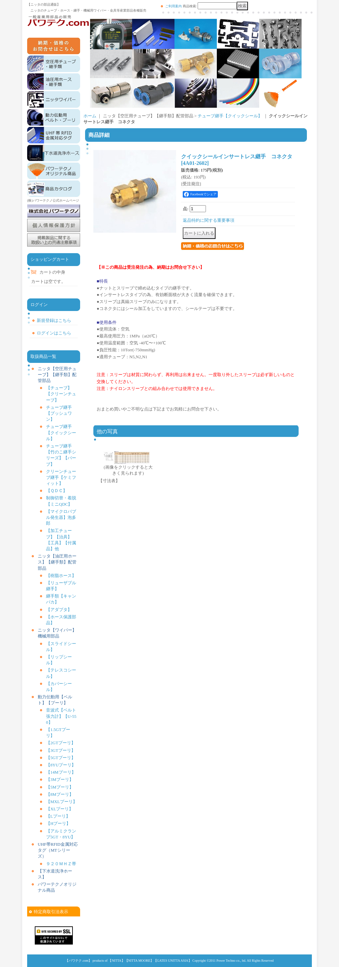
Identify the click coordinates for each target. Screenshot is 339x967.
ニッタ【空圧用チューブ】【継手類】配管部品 (57, 374)
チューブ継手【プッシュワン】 (59, 413)
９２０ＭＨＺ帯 (61, 863)
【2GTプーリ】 (60, 742)
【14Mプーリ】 (61, 772)
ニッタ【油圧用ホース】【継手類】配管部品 (57, 562)
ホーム (89, 115)
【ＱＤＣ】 (56, 490)
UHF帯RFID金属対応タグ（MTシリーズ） (58, 850)
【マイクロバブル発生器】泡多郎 (61, 517)
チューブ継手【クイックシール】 (61, 432)
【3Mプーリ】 (59, 779)
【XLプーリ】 (59, 808)
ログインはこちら (54, 332)
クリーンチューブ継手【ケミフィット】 (61, 477)
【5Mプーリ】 (59, 787)
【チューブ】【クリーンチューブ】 (61, 393)
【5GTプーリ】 (60, 757)
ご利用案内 (173, 6)
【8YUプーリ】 (61, 764)
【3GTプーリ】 (60, 750)
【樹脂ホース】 (61, 575)
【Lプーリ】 (58, 816)
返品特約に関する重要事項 (208, 220)
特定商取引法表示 (51, 911)
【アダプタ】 (59, 609)
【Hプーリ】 (58, 823)
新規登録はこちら (54, 320)
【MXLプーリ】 (61, 801)
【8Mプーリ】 (59, 794)
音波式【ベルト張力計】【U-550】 (61, 716)
